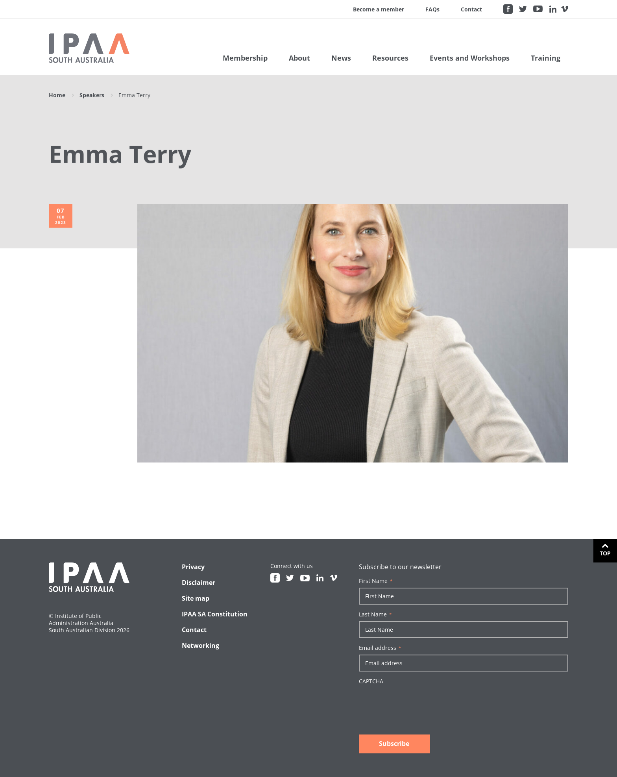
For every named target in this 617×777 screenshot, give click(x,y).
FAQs (432, 9)
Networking (200, 645)
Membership (245, 58)
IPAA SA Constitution (215, 614)
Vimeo (564, 9)
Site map (195, 598)
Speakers (91, 95)
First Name (376, 581)
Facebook (508, 9)
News (341, 58)
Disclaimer (198, 582)
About (299, 58)
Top (605, 553)
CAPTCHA (371, 681)
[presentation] (418, 703)
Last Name (375, 614)
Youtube (538, 9)
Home (57, 95)
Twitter (523, 9)
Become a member (378, 9)
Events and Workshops (470, 58)
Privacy (193, 566)
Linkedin (553, 9)
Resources (390, 58)
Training (545, 58)
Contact (471, 9)
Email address (380, 647)
